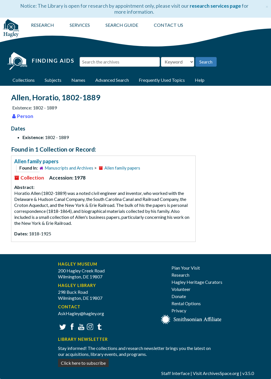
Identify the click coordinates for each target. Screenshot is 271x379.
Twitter (62, 326)
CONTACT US (168, 25)
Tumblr (98, 326)
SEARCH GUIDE (121, 25)
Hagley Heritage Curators (196, 282)
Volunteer (181, 289)
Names (78, 80)
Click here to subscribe (83, 363)
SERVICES (80, 25)
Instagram (89, 326)
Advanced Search (112, 80)
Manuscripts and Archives (69, 167)
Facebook (71, 326)
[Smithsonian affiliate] (191, 318)
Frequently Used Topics (162, 80)
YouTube (80, 326)
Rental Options (186, 303)
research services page (215, 6)
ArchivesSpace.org (221, 373)
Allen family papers (36, 161)
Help (199, 80)
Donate (178, 296)
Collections (24, 80)
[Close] (267, 6)
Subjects (53, 80)
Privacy (178, 310)
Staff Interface (175, 373)
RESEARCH (42, 25)
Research (180, 275)
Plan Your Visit (185, 267)
